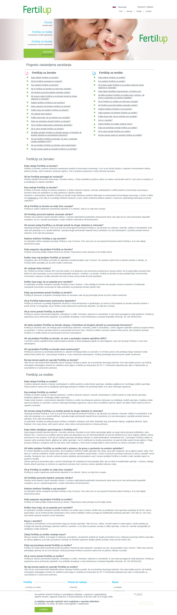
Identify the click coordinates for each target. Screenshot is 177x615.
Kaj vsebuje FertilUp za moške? (111, 81)
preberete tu (33, 198)
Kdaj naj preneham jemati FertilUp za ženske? (51, 121)
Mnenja (129, 11)
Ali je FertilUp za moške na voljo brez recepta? (118, 101)
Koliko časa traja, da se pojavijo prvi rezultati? (50, 117)
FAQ (120, 11)
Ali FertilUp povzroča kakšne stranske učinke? (51, 92)
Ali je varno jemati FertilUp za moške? (114, 131)
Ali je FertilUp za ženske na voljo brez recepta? (51, 89)
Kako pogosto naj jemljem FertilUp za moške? (118, 113)
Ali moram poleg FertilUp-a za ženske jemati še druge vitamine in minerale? (64, 225)
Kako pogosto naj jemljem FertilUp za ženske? (51, 106)
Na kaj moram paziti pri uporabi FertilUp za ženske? (51, 360)
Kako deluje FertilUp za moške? (112, 77)
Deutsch (141, 7)
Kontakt (148, 11)
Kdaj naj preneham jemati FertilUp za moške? (117, 128)
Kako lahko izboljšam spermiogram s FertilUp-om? (119, 91)
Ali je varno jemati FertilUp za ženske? (47, 129)
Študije (139, 11)
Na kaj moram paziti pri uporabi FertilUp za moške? (120, 135)
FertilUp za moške (33, 587)
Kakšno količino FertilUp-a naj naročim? (48, 102)
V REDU (43, 609)
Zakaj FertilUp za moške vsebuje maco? (115, 124)
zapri (138, 593)
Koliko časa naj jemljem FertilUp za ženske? (50, 110)
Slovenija (122, 7)
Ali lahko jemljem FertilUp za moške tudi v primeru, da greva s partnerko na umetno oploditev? (74, 448)
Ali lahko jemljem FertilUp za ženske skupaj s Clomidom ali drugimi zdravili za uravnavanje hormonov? (78, 325)
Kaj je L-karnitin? (105, 120)
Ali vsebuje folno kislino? (41, 114)
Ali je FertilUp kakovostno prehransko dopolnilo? (51, 125)
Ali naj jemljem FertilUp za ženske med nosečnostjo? (53, 145)
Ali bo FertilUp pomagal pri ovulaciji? (46, 81)
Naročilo (74, 587)
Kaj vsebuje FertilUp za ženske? (45, 85)
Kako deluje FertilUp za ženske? (45, 77)
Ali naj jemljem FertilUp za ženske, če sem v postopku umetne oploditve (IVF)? (65, 338)
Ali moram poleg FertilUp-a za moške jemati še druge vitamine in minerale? (63, 411)
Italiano (150, 7)
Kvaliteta (118, 587)
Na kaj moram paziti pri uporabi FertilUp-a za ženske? (54, 149)
